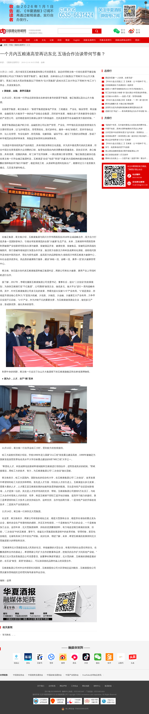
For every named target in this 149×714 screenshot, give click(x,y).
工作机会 (74, 686)
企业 (20, 40)
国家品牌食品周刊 (123, 40)
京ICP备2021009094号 (53, 691)
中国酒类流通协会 (35, 675)
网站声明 (63, 686)
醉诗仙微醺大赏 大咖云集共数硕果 (119, 104)
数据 (68, 40)
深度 (28, 40)
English (77, 40)
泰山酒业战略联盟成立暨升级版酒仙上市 (122, 151)
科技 (60, 40)
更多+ (137, 40)
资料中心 (96, 686)
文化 (44, 40)
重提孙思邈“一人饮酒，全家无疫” (119, 78)
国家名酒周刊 (89, 40)
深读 (12, 40)
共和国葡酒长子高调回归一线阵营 (119, 85)
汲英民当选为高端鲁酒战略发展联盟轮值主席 (124, 107)
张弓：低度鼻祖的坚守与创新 (117, 147)
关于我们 (40, 686)
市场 (11, 45)
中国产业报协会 (72, 675)
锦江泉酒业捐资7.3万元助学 (116, 155)
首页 (4, 40)
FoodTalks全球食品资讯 (91, 675)
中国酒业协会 (18, 675)
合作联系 (52, 686)
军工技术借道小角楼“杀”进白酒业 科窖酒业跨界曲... (126, 93)
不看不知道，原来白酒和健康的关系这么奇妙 (124, 129)
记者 (52, 40)
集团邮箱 (108, 686)
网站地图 (85, 686)
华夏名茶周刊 (105, 40)
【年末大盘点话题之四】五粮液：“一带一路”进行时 (126, 100)
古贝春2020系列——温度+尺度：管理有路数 (123, 96)
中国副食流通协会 (54, 675)
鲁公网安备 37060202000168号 (77, 709)
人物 (36, 40)
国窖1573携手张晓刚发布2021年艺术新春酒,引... (124, 89)
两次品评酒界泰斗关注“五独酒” (118, 140)
